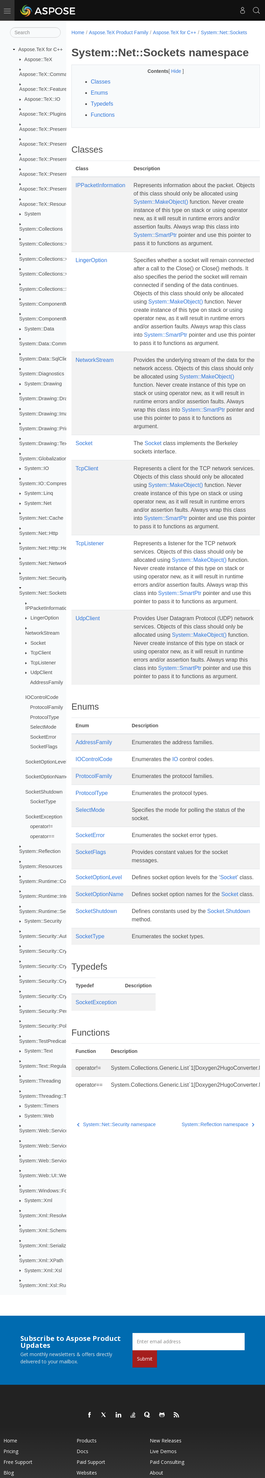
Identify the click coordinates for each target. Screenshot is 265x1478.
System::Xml (38, 1200)
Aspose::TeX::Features (44, 89)
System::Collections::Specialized (55, 289)
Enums (99, 113)
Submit (145, 1358)
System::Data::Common (45, 343)
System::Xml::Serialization (48, 1245)
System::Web (39, 1116)
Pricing (10, 1451)
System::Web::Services (44, 1130)
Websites (87, 1472)
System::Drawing (43, 383)
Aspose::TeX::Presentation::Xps (54, 189)
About (156, 1472)
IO (175, 846)
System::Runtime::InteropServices (57, 896)
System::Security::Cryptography (54, 951)
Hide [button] (170, 92)
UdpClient (41, 672)
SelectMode (43, 727)
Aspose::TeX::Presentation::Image (57, 144)
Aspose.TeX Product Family (118, 32)
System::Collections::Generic (51, 259)
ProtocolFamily (46, 707)
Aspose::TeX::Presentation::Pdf (53, 159)
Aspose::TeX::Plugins (42, 114)
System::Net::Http (38, 533)
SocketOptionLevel (46, 762)
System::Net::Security (43, 578)
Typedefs (102, 124)
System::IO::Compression (47, 483)
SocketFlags (43, 746)
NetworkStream (42, 633)
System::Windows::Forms (47, 1190)
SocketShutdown (43, 792)
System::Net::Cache (41, 518)
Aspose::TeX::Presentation (48, 129)
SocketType (43, 801)
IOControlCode (41, 697)
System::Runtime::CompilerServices (59, 881)
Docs (82, 1451)
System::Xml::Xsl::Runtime (48, 1285)
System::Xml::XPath (41, 1260)
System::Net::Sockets (43, 593)
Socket (38, 643)
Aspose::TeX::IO (42, 99)
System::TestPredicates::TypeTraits (58, 1041)
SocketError (43, 737)
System (32, 214)
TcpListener (43, 662)
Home (77, 32)
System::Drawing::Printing (48, 428)
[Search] (35, 32)
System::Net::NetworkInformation (55, 563)
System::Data (39, 329)
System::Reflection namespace (204, 1228)
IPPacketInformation (47, 608)
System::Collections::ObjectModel (56, 274)
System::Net (37, 503)
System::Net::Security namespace (116, 1228)
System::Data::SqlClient (45, 359)
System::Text (38, 1051)
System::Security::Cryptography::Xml (59, 996)
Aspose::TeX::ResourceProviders (55, 204)
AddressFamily (46, 682)
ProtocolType (44, 717)
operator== (42, 836)
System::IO (36, 468)
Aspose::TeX (38, 59)
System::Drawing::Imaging (48, 413)
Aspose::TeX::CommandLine (50, 74)
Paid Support (91, 1462)
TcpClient (40, 652)
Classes (100, 102)
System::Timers (41, 1105)
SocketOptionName (46, 776)
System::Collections (41, 229)
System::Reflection (40, 851)
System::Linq (38, 493)
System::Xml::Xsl (43, 1270)
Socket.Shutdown (153, 1023)
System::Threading (40, 1081)
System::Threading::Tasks (48, 1096)
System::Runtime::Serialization (53, 911)
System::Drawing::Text (44, 443)
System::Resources (40, 866)
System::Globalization (43, 458)
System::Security (43, 921)
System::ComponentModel (48, 304)
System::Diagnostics (41, 373)
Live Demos (163, 1451)
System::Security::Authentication (55, 936)
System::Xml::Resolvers (45, 1215)
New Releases (165, 1440)
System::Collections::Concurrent (54, 244)
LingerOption (44, 618)
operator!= (41, 826)
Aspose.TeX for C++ (40, 49)
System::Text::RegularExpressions (57, 1066)
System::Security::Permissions (52, 1011)
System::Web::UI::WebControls (53, 1175)
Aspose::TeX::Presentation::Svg (54, 174)
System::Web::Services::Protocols (56, 1160)
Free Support (17, 1462)
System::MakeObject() (199, 222)
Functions (103, 135)
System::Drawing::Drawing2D (51, 398)
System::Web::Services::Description (58, 1146)
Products (87, 1440)
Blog (8, 1472)
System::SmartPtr (155, 264)
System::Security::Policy (45, 1026)
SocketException (43, 816)
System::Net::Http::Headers (49, 548)
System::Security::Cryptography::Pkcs (61, 966)
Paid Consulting (167, 1462)
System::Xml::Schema (43, 1230)
